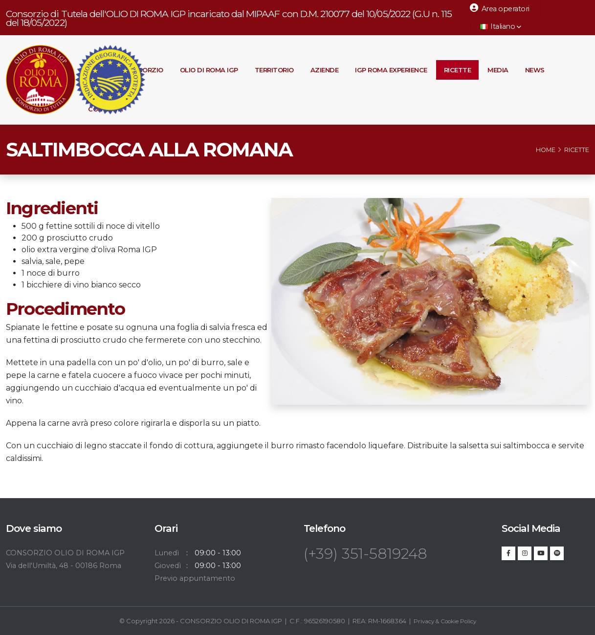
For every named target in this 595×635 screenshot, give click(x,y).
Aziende (324, 70)
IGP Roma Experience (391, 70)
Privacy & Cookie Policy (445, 621)
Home (545, 149)
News (535, 70)
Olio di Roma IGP (209, 70)
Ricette (457, 70)
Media (497, 70)
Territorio (274, 70)
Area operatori (499, 8)
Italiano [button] (500, 26)
